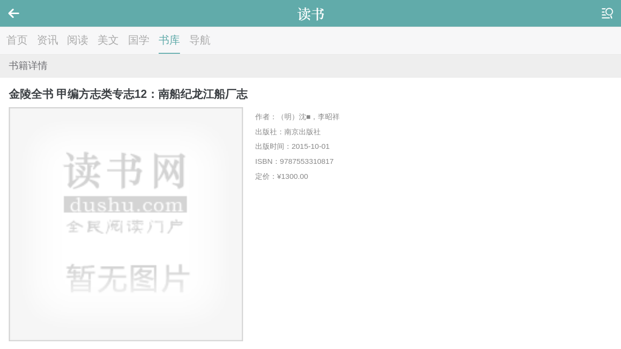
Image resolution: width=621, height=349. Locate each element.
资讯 (47, 40)
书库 (169, 40)
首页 (17, 40)
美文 (108, 40)
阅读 (77, 40)
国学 (138, 40)
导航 (200, 40)
